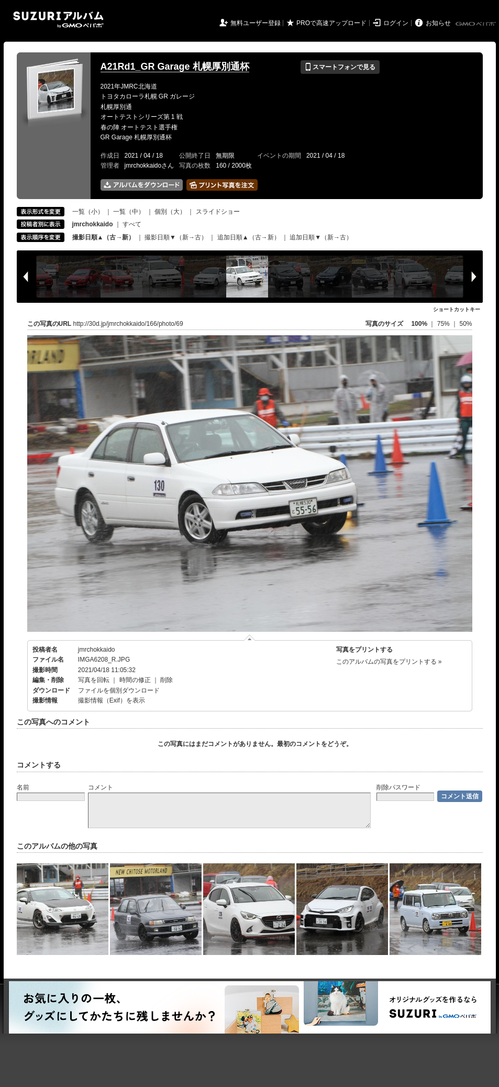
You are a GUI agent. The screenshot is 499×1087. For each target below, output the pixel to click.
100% (419, 323)
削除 (166, 680)
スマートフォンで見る (340, 67)
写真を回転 (93, 680)
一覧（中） (129, 211)
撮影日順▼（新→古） (176, 237)
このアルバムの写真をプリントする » (389, 661)
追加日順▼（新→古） (321, 237)
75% (444, 323)
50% (465, 323)
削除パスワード (398, 787)
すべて (132, 224)
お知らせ (438, 23)
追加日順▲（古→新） (248, 237)
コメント (100, 787)
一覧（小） (88, 211)
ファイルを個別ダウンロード (119, 690)
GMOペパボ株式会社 (476, 24)
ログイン (395, 23)
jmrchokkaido (96, 649)
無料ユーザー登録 (255, 23)
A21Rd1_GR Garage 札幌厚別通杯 (175, 66)
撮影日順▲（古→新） (103, 237)
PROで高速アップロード (331, 23)
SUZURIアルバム (58, 19)
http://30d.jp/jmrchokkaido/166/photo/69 (128, 323)
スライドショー (218, 211)
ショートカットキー (456, 309)
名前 (23, 787)
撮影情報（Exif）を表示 (111, 700)
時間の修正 (135, 680)
